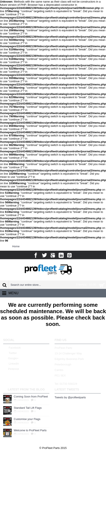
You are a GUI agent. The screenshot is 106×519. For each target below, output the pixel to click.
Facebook (12, 348)
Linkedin (11, 364)
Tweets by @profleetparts (70, 397)
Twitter (10, 353)
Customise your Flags (27, 419)
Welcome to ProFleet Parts (30, 430)
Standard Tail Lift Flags (28, 407)
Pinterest (11, 369)
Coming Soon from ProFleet (31, 396)
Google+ (11, 358)
